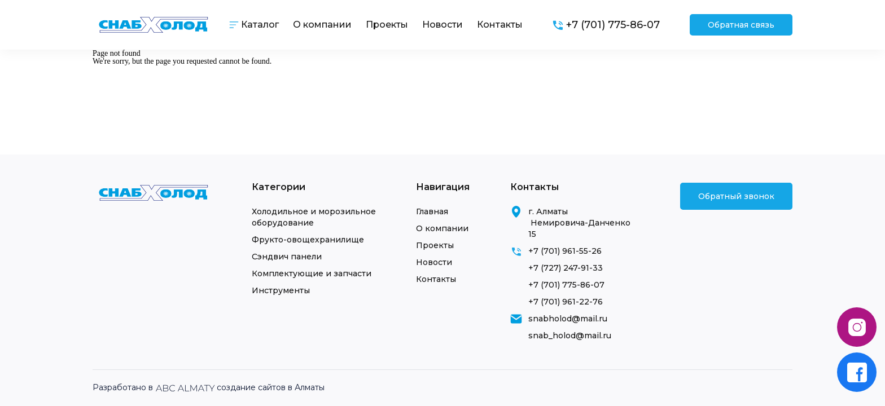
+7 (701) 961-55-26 (565, 251)
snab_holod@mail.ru (569, 335)
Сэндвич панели (287, 256)
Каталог (260, 24)
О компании (322, 24)
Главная (432, 211)
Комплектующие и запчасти (311, 273)
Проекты (387, 24)
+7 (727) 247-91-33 (565, 268)
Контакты (500, 24)
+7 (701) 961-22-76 (565, 302)
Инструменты (281, 290)
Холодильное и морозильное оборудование (314, 217)
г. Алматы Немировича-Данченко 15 (579, 222)
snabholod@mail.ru (567, 319)
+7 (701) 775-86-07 (566, 285)
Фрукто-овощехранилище (308, 240)
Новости (442, 24)
